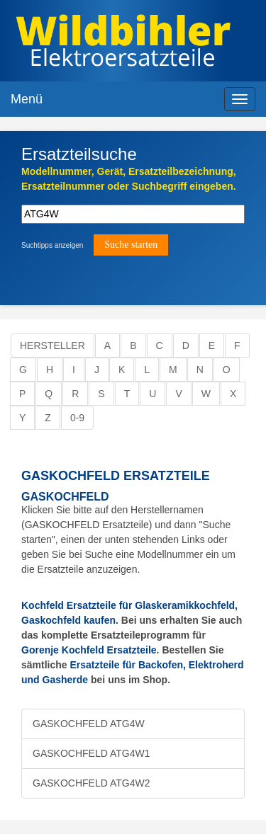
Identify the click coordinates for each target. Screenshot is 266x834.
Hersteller (52, 345)
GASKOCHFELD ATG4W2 (91, 783)
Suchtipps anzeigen (52, 245)
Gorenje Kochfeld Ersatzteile (89, 650)
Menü (27, 99)
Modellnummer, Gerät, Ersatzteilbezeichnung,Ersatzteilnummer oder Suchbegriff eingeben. (128, 179)
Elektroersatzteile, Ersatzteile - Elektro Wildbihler (123, 42)
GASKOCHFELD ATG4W (89, 723)
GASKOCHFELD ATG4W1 (91, 753)
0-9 (77, 417)
